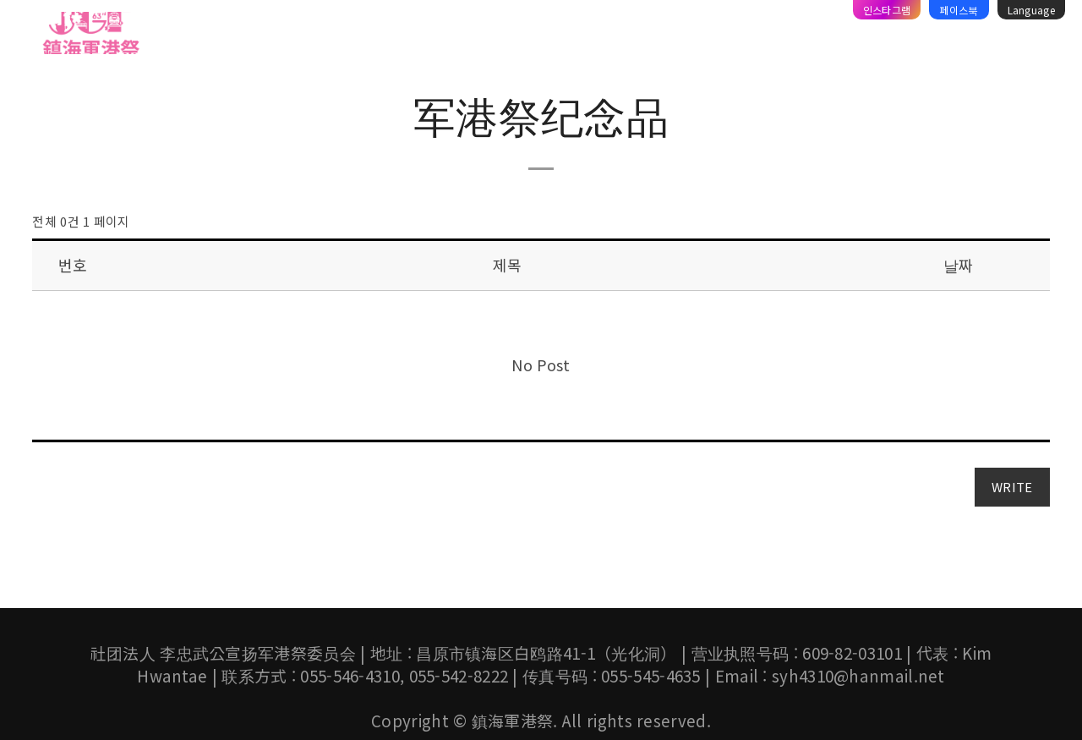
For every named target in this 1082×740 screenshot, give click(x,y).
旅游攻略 (701, 36)
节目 (319, 36)
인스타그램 (887, 10)
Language (1031, 10)
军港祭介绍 (246, 36)
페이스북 (958, 10)
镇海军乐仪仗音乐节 (418, 36)
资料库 (773, 36)
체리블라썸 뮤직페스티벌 (577, 36)
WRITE (1012, 487)
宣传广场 (844, 36)
